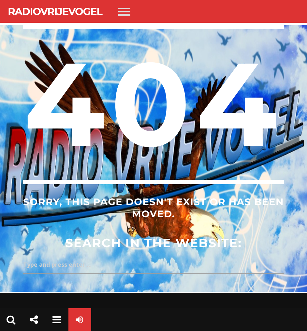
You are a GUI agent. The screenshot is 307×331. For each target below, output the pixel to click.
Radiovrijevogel (55, 11)
